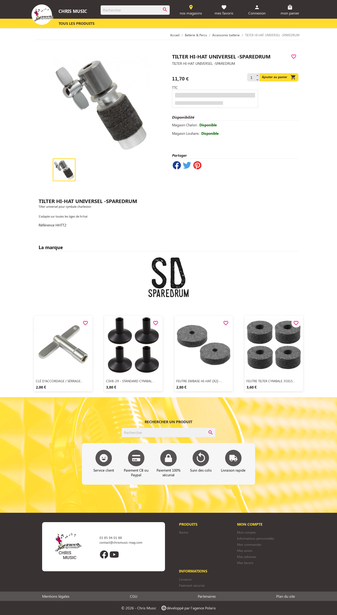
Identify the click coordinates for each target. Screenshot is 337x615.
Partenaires (207, 596)
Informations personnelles (255, 538)
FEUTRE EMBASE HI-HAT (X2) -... (199, 381)
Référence (47, 225)
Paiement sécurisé (192, 585)
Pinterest (197, 165)
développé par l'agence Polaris (188, 607)
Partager (176, 165)
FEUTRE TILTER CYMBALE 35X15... (270, 381)
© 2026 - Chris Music (138, 607)
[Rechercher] (135, 10)
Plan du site (285, 596)
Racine (183, 532)
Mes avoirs (245, 550)
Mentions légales (56, 596)
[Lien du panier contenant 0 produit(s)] (290, 10)
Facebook (104, 554)
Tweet (187, 165)
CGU (133, 596)
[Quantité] (251, 77)
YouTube (114, 554)
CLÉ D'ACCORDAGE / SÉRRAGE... (59, 381)
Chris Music (73, 11)
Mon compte (246, 532)
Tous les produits (77, 23)
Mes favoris (245, 562)
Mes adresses (246, 556)
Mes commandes (249, 544)
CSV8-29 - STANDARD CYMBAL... (130, 381)
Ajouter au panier (279, 77)
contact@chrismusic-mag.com (120, 542)
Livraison (185, 579)
